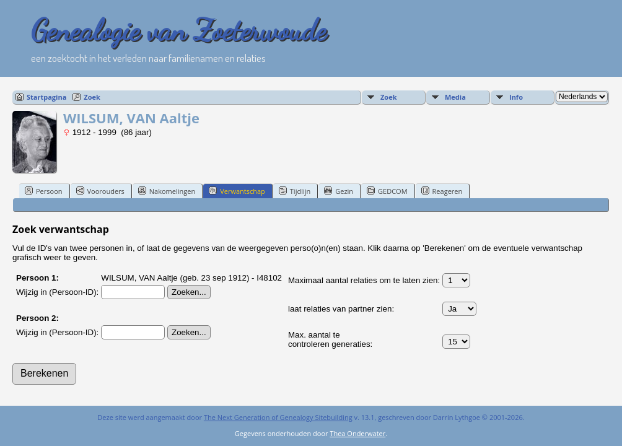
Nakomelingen (166, 191)
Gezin (338, 191)
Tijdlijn (294, 191)
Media (455, 97)
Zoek (92, 97)
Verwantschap (237, 191)
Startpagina (46, 97)
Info (516, 97)
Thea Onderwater (357, 433)
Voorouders (100, 191)
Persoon (44, 191)
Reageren (442, 191)
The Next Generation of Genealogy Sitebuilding (278, 417)
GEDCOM (387, 191)
